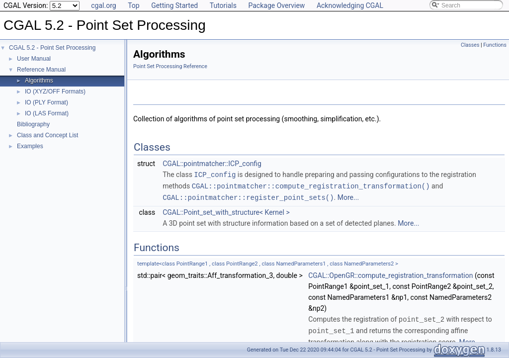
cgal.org (103, 5)
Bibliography (33, 124)
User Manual (34, 58)
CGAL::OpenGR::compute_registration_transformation (390, 274)
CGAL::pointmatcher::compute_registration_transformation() (311, 185)
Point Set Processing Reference (170, 66)
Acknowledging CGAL (350, 5)
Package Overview (276, 5)
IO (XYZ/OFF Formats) (55, 91)
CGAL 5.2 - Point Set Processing (52, 47)
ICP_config (215, 174)
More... (348, 196)
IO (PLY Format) (46, 102)
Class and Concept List (47, 135)
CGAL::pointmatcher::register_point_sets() (248, 196)
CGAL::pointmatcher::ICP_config (212, 164)
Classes (470, 45)
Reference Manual (41, 69)
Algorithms (39, 80)
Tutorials (223, 5)
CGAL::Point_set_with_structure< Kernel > (226, 211)
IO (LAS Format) (47, 113)
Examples (30, 146)
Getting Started (174, 5)
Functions (495, 45)
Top (134, 5)
